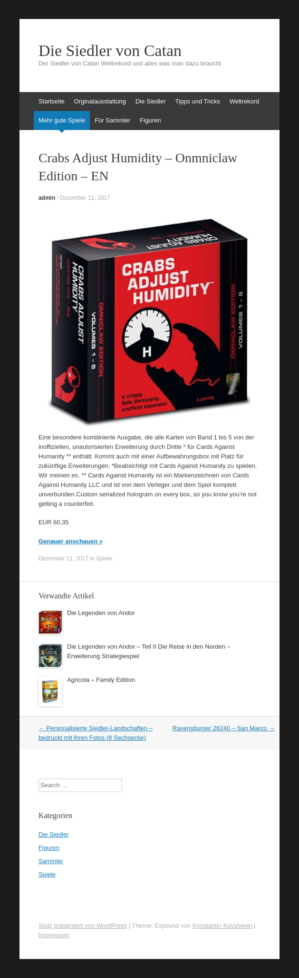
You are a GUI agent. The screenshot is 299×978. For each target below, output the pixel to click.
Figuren (150, 120)
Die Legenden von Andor (101, 612)
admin (47, 198)
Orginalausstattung (100, 101)
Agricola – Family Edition (101, 679)
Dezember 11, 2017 (85, 198)
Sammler (51, 861)
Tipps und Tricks (197, 101)
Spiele (104, 558)
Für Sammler (112, 120)
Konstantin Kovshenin (222, 925)
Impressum (54, 935)
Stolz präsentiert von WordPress (83, 925)
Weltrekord (245, 101)
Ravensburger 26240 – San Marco (224, 728)
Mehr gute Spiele (62, 120)
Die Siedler (150, 101)
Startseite (52, 101)
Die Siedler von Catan (110, 51)
